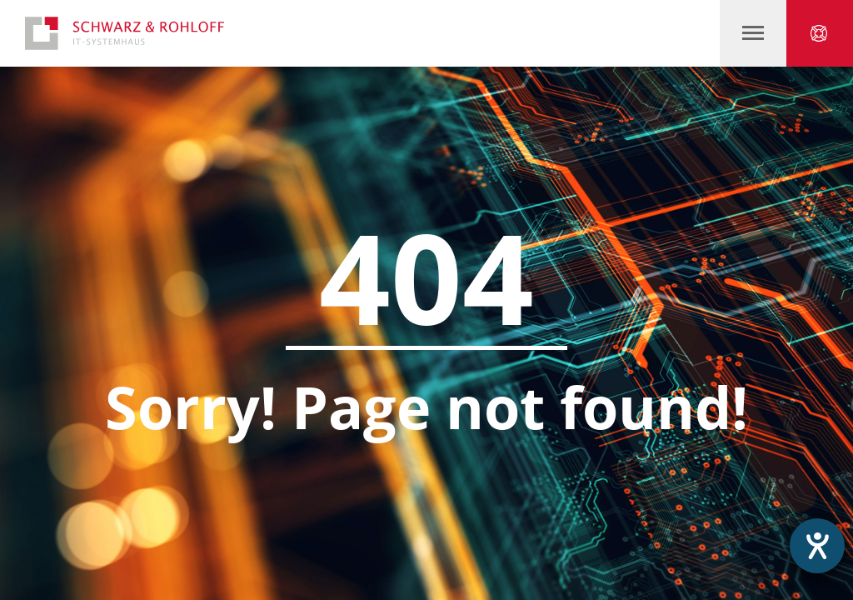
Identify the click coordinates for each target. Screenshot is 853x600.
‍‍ (753, 33)
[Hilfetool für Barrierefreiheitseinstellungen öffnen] (817, 545)
